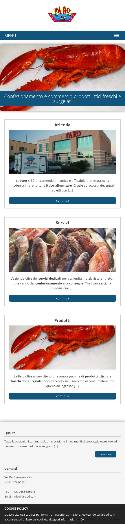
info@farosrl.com (25, 496)
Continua (106, 454)
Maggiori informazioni (62, 519)
